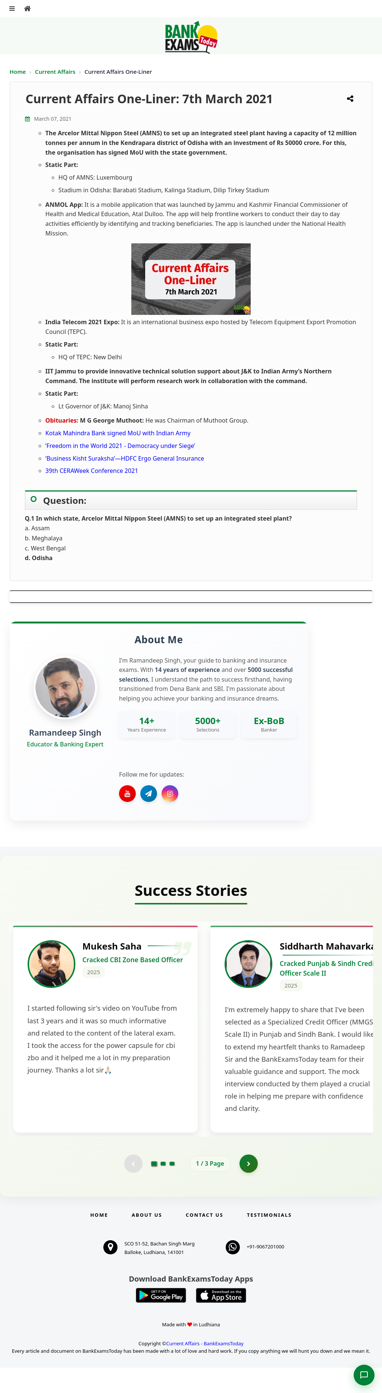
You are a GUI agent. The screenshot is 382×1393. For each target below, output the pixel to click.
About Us (147, 1240)
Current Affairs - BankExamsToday (204, 1368)
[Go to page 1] (154, 1188)
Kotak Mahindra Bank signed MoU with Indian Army (118, 433)
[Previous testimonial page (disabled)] (133, 1188)
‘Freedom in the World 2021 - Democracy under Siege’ (120, 446)
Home (18, 71)
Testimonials (269, 1240)
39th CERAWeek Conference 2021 (92, 471)
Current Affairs (56, 71)
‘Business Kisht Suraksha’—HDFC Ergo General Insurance (125, 458)
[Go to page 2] (163, 1189)
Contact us (204, 1240)
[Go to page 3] (172, 1189)
